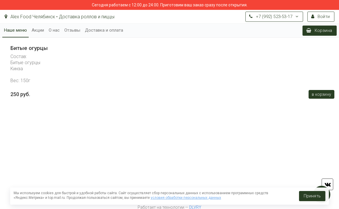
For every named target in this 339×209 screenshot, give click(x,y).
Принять (312, 196)
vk (327, 184)
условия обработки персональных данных (186, 198)
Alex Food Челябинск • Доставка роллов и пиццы (59, 16)
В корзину (321, 94)
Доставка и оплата (104, 30)
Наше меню (15, 30)
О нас (54, 30)
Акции (38, 30)
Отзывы (72, 30)
